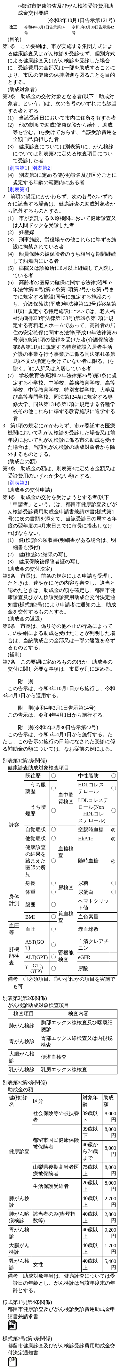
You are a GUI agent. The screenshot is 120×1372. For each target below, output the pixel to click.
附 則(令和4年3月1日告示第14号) (57, 708)
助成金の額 (20, 1089)
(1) (62, 118)
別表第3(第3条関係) (25, 1082)
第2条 (60, 103)
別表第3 (18, 189)
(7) (62, 397)
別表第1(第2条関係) (25, 760)
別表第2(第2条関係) (25, 998)
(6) (62, 325)
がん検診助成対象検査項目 (38, 1005)
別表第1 (18, 168)
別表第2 (41, 168)
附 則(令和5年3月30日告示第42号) (58, 727)
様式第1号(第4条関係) (27, 1302)
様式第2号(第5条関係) (27, 1338)
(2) (62, 132)
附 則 (25, 681)
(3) (61, 154)
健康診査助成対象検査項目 (38, 767)
